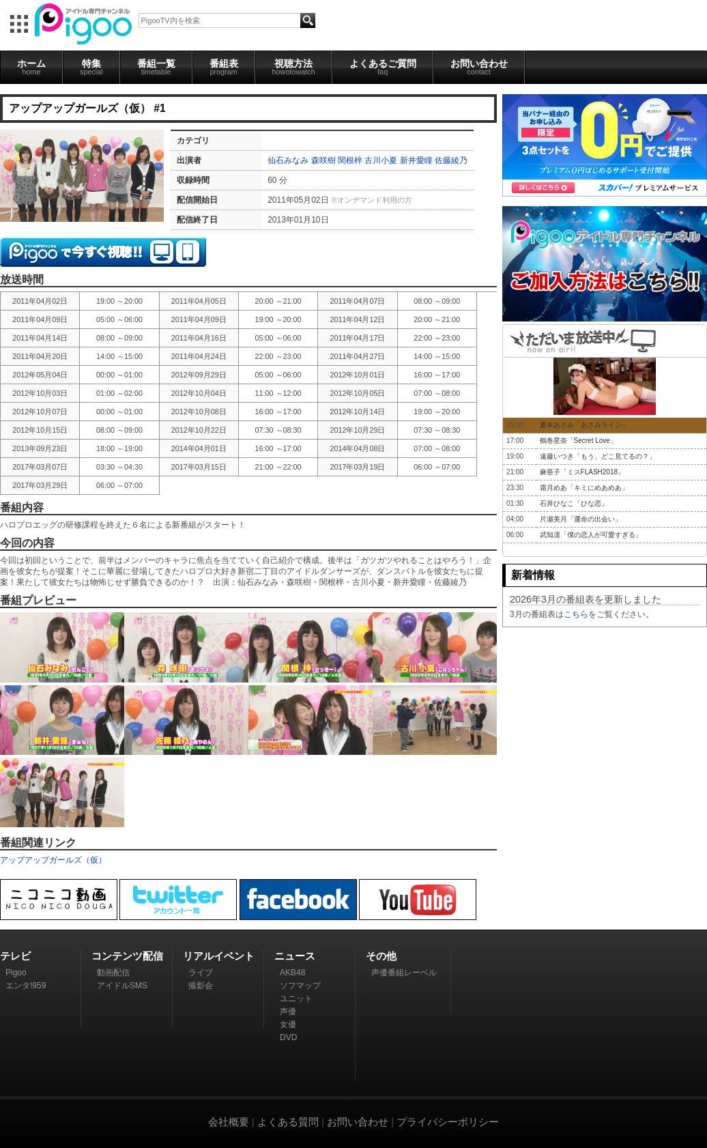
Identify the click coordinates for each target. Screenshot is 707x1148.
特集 (91, 67)
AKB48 (292, 972)
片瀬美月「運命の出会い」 (581, 519)
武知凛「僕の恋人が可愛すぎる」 (591, 535)
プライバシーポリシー (447, 1122)
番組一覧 (156, 67)
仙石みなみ (288, 160)
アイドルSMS (122, 985)
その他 (381, 956)
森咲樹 (323, 160)
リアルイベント (219, 956)
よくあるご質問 (382, 67)
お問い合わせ (479, 67)
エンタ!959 (25, 985)
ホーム (31, 67)
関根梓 (350, 160)
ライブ (200, 972)
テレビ (15, 956)
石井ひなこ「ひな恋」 (574, 503)
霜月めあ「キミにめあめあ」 (584, 487)
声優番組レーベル (404, 972)
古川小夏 (380, 160)
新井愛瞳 (416, 160)
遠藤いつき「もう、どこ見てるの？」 (598, 456)
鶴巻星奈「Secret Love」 (578, 440)
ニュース (294, 956)
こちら (576, 614)
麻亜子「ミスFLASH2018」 (582, 472)
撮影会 (200, 985)
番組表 (224, 67)
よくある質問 (288, 1122)
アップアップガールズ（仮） (53, 860)
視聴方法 (293, 67)
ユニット (296, 998)
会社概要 (228, 1122)
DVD (288, 1037)
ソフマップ (300, 985)
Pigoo (16, 972)
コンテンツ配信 (127, 956)
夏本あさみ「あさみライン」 (584, 425)
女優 (288, 1024)
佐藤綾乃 (451, 160)
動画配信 (113, 972)
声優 (288, 1011)
